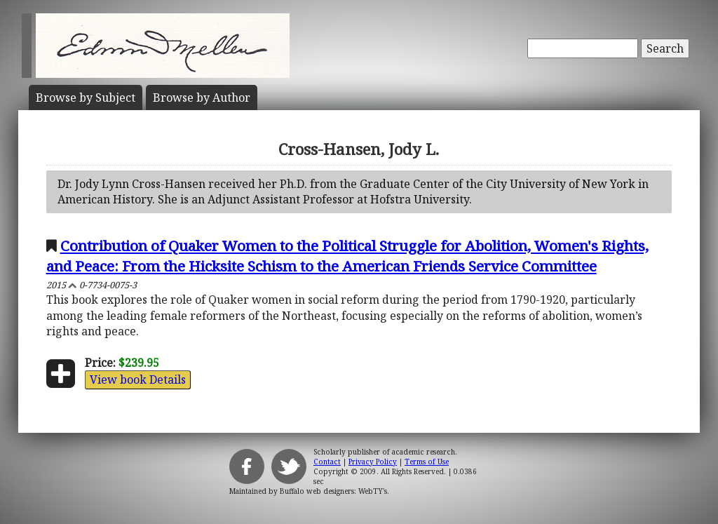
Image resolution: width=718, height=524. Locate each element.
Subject (85, 97)
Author (201, 97)
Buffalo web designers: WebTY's (333, 491)
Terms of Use (427, 461)
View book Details (138, 379)
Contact (327, 461)
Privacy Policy (372, 461)
